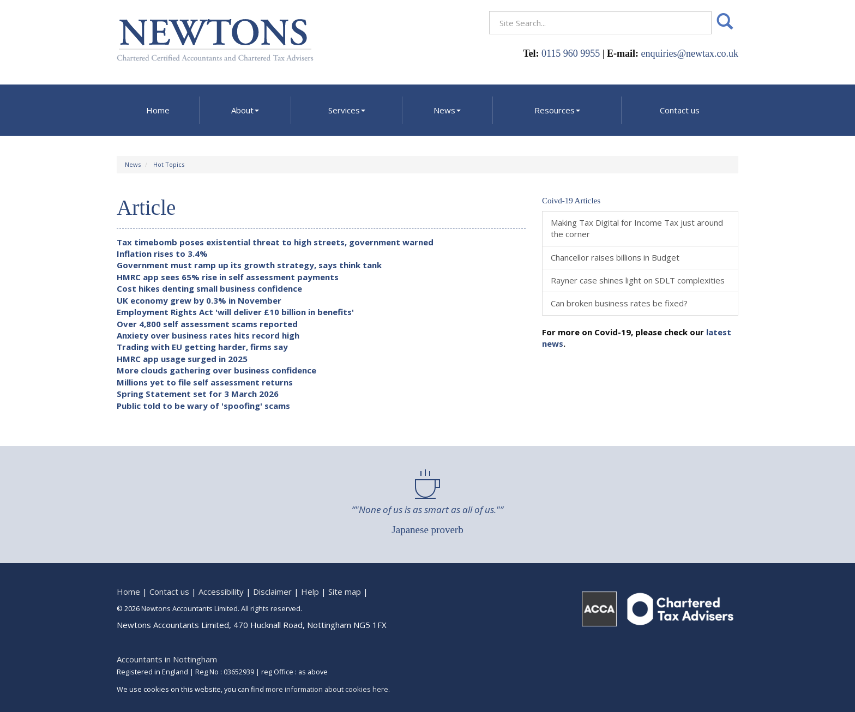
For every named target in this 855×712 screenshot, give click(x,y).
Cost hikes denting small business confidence (209, 288)
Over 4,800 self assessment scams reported (207, 323)
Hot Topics (168, 164)
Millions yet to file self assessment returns (205, 382)
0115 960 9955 (570, 53)
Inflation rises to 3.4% (162, 253)
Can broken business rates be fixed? (619, 303)
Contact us (680, 110)
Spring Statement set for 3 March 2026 (198, 393)
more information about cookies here (327, 689)
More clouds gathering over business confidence (216, 370)
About (245, 110)
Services (346, 110)
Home (158, 110)
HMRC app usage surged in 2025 (182, 358)
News (447, 110)
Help (310, 591)
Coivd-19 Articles (571, 200)
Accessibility (221, 591)
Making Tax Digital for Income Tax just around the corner (637, 228)
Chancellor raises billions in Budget (615, 257)
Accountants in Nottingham (167, 659)
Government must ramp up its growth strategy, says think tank (249, 265)
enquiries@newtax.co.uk (689, 53)
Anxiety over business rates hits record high (208, 335)
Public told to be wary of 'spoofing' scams (203, 405)
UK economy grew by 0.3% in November (199, 300)
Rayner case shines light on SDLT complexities (638, 280)
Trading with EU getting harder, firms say (202, 346)
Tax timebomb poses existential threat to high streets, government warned (275, 242)
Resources (557, 110)
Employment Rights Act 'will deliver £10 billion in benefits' (235, 311)
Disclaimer (272, 591)
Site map (344, 591)
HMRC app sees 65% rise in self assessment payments (228, 276)
